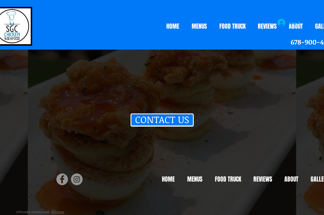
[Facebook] (62, 179)
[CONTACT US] (162, 120)
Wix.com (57, 212)
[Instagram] (77, 179)
